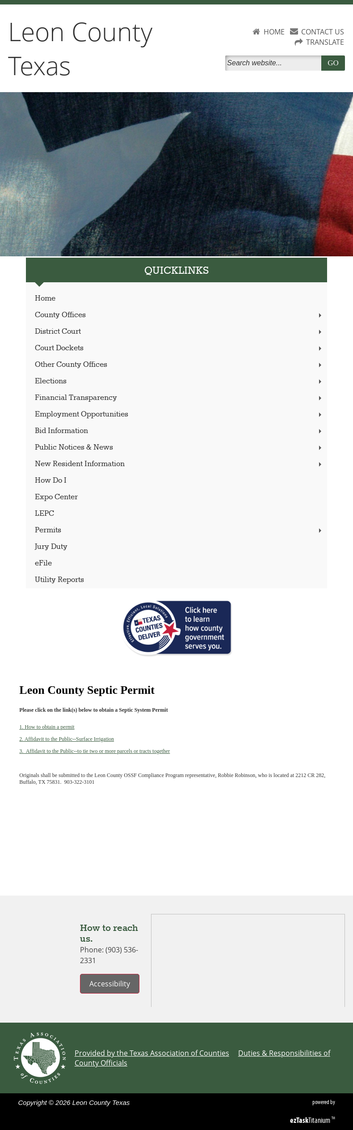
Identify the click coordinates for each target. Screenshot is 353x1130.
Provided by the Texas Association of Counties (152, 1053)
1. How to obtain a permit (46, 727)
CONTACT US (322, 32)
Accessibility (109, 984)
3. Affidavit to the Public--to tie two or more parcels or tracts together (94, 751)
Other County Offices (179, 365)
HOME (274, 32)
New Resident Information (179, 464)
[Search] (274, 63)
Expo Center (56, 497)
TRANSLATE (325, 42)
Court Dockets (179, 348)
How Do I (51, 480)
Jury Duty (51, 547)
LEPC (44, 513)
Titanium (311, 1120)
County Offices (179, 315)
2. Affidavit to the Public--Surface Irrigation (66, 739)
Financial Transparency (179, 398)
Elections (179, 381)
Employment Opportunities (179, 414)
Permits (179, 530)
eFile (43, 563)
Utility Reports (59, 580)
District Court (179, 331)
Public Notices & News (179, 447)
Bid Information (179, 431)
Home (45, 298)
